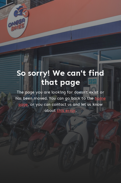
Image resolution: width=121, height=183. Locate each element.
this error (66, 110)
